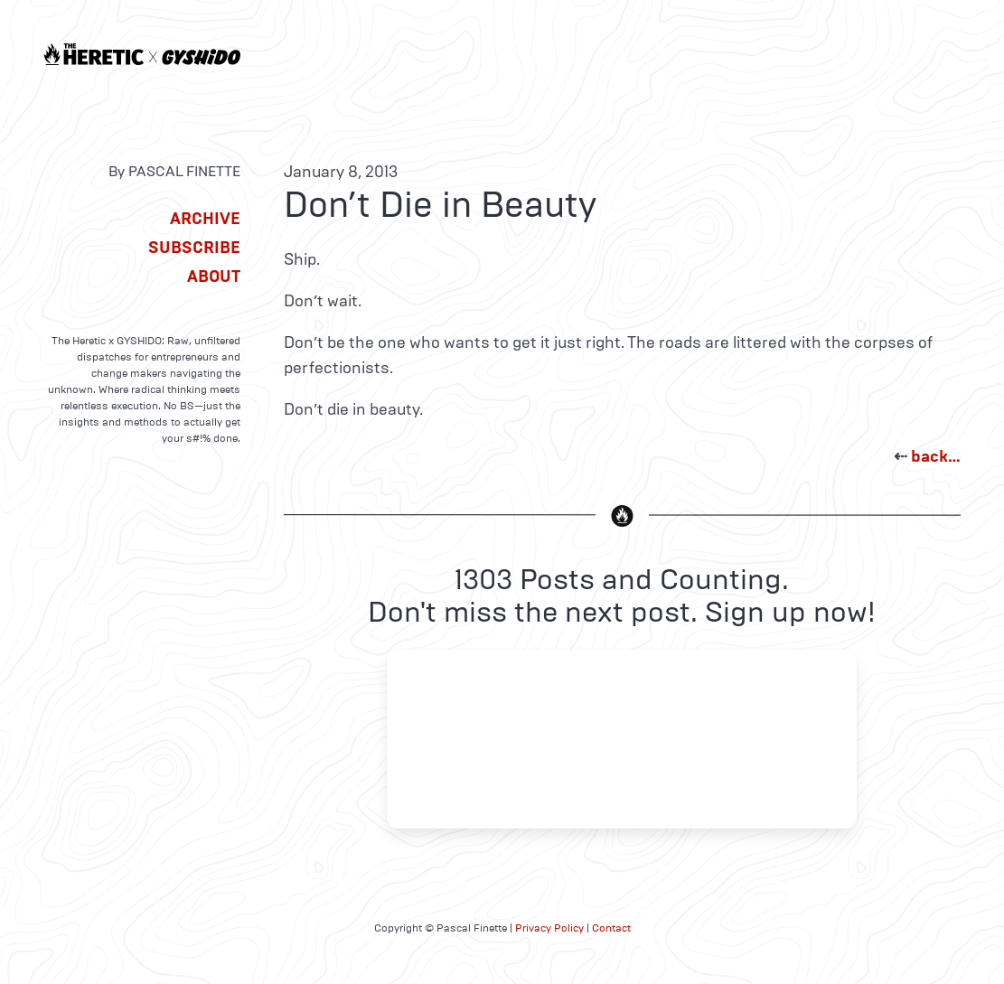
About (213, 276)
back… (936, 456)
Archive (205, 219)
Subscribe (194, 248)
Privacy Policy (549, 928)
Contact (611, 928)
